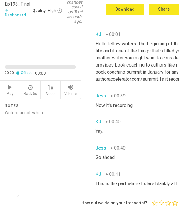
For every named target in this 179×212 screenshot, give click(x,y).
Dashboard (15, 12)
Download (125, 9)
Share (164, 9)
